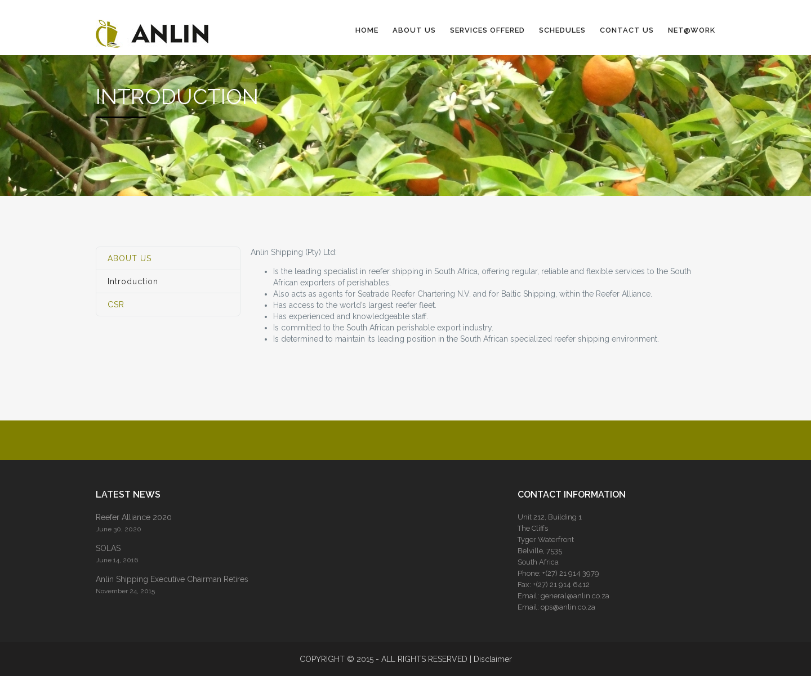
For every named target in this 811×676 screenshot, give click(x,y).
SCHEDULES (562, 30)
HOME (366, 30)
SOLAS (108, 548)
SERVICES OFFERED (487, 30)
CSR (116, 304)
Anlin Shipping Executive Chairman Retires (172, 579)
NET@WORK (691, 30)
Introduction (133, 281)
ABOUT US (414, 30)
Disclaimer (493, 659)
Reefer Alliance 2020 (134, 517)
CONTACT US (627, 30)
